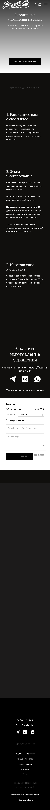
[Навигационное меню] (45, 4)
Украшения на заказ (25, 759)
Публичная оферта (25, 800)
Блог (25, 774)
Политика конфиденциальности (25, 794)
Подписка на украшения (25, 753)
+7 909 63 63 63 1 (25, 720)
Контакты (25, 769)
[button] (34, 4)
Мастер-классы (25, 764)
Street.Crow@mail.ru (25, 725)
